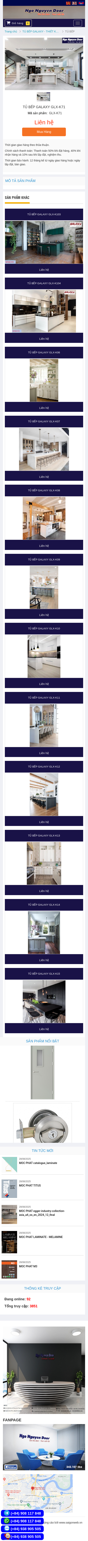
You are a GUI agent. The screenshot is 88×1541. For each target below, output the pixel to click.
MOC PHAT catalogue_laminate (38, 1163)
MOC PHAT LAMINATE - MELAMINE (41, 1237)
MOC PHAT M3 (28, 1266)
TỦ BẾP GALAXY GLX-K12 (44, 766)
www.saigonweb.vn (70, 1522)
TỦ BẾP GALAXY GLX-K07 (44, 421)
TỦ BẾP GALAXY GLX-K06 (44, 352)
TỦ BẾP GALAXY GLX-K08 (44, 490)
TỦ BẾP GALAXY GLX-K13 (44, 835)
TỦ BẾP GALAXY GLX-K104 (44, 283)
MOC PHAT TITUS (30, 1185)
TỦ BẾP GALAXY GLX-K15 (44, 973)
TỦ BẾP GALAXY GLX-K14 (44, 904)
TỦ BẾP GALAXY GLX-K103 (44, 214)
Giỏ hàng (18, 23)
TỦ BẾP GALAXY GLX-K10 (44, 628)
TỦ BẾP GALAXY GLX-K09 (44, 559)
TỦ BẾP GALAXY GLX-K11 (44, 697)
